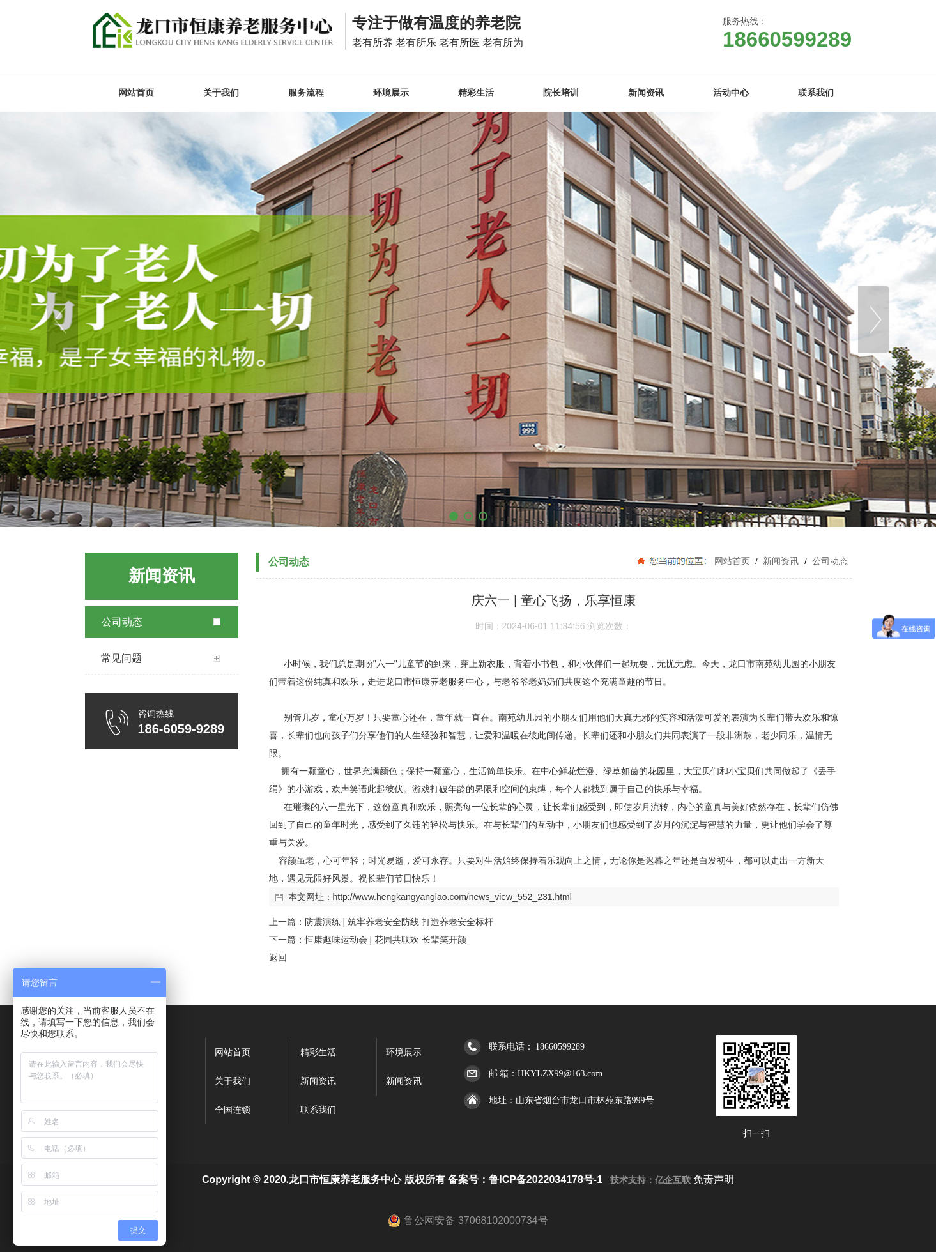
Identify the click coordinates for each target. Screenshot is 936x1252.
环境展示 (404, 1052)
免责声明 (713, 1179)
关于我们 (232, 1081)
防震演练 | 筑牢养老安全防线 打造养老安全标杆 (399, 922)
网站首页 (732, 561)
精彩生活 (318, 1052)
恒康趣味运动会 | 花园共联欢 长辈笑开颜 (385, 940)
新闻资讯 (780, 561)
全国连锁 (232, 1110)
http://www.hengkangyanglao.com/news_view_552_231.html (452, 897)
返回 (278, 957)
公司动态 (829, 561)
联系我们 (318, 1110)
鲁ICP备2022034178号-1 (545, 1179)
